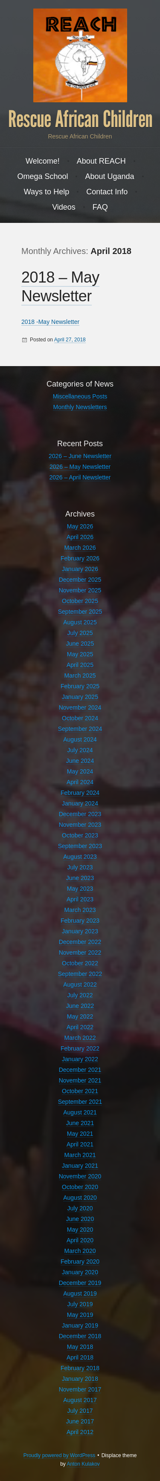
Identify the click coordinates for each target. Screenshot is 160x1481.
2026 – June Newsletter (80, 456)
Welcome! (43, 161)
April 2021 (80, 1144)
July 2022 (80, 995)
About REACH (101, 161)
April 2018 (80, 1357)
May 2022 (80, 1016)
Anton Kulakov (83, 1464)
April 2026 (80, 537)
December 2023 (80, 814)
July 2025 (80, 632)
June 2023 (80, 878)
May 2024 (80, 771)
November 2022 (80, 952)
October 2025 (80, 601)
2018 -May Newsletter (50, 321)
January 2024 (80, 803)
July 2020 (80, 1208)
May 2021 (80, 1133)
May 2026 (80, 526)
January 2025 (80, 696)
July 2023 (80, 867)
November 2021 (80, 1080)
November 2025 (80, 590)
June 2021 (80, 1123)
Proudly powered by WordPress (59, 1455)
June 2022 (80, 1005)
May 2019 (80, 1314)
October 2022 (80, 963)
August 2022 (80, 984)
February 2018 (80, 1368)
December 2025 (80, 579)
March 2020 (80, 1250)
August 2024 (80, 739)
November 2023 (80, 824)
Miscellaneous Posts (80, 396)
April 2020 (80, 1240)
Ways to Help (46, 192)
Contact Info (107, 192)
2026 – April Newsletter (80, 477)
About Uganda (109, 176)
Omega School (42, 176)
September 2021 (80, 1101)
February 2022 (80, 1048)
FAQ (100, 207)
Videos (64, 207)
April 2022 (80, 1027)
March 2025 (80, 675)
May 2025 (80, 654)
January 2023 (80, 931)
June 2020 (80, 1218)
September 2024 (80, 728)
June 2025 (80, 643)
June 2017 (80, 1421)
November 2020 (80, 1176)
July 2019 (80, 1304)
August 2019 (80, 1293)
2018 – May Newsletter (60, 286)
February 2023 (80, 920)
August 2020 (80, 1197)
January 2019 (80, 1325)
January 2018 (80, 1378)
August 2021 (80, 1112)
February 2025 (80, 686)
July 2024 (80, 750)
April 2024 (80, 782)
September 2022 (80, 973)
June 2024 (80, 760)
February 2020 (80, 1261)
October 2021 (80, 1091)
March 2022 (80, 1037)
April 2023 (80, 899)
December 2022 (80, 941)
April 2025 (80, 664)
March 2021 (80, 1155)
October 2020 (80, 1187)
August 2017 (80, 1400)
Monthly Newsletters (80, 407)
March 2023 (80, 909)
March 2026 (80, 547)
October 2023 (80, 835)
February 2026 (80, 558)
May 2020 (80, 1229)
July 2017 (80, 1410)
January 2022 (80, 1059)
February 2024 (80, 792)
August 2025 (80, 622)
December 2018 (80, 1336)
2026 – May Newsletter (80, 466)
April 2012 (80, 1432)
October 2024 (80, 718)
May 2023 (80, 888)
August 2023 (80, 856)
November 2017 (80, 1389)
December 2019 (80, 1282)
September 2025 (80, 611)
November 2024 (80, 707)
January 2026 (80, 569)
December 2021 (80, 1069)
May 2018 (80, 1346)
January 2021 (80, 1165)
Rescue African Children (80, 119)
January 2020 (80, 1272)
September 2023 (80, 846)
